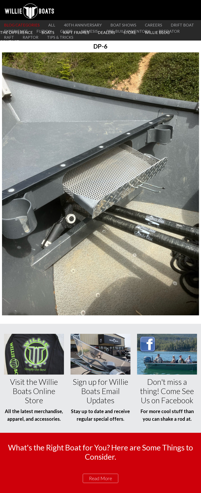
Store (130, 32)
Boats (47, 32)
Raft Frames (76, 32)
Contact (9, 41)
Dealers (106, 32)
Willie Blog (157, 32)
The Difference (16, 32)
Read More (100, 478)
